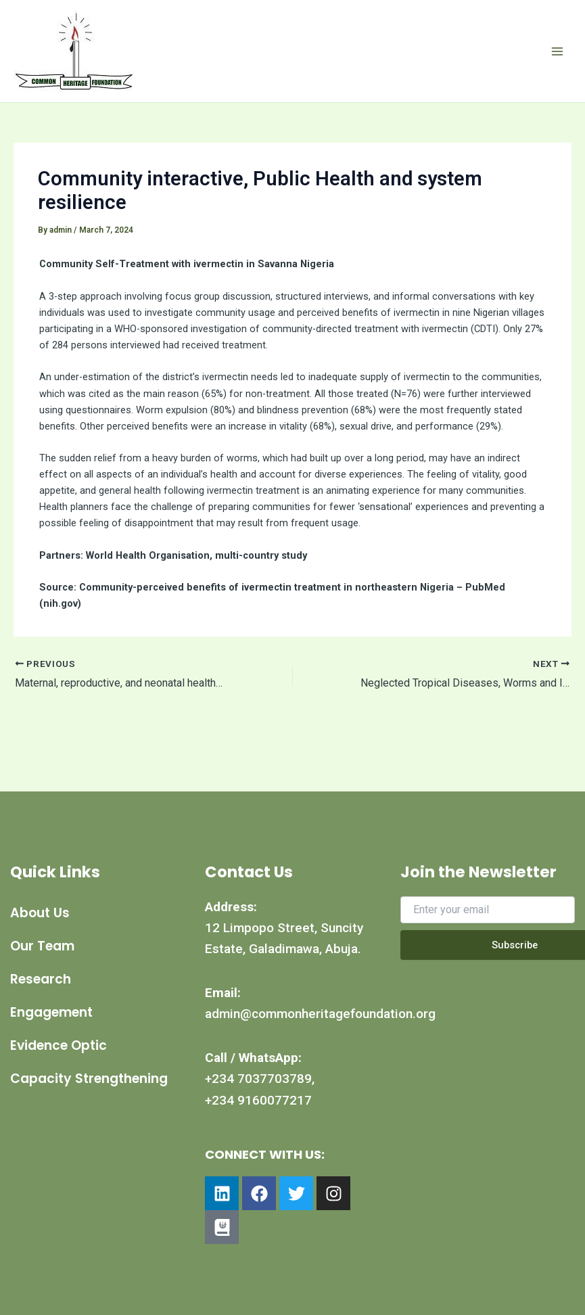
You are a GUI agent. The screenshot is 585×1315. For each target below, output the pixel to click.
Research (40, 979)
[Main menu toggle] (557, 51)
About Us (40, 913)
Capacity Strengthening (56, 1085)
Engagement (51, 1012)
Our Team (42, 946)
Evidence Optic (58, 1045)
